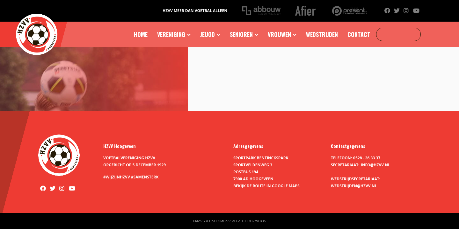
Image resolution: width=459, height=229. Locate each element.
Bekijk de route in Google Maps (266, 186)
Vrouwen (279, 34)
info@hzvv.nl (375, 165)
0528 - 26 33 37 (366, 158)
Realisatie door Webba (247, 221)
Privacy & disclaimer (210, 221)
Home (141, 34)
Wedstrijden (322, 34)
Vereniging (171, 34)
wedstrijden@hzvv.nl (354, 186)
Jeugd (207, 34)
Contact (358, 34)
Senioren (241, 34)
